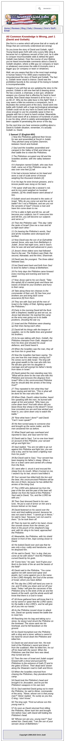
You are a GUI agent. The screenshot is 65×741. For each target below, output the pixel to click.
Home (7, 28)
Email (7, 31)
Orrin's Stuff (49, 28)
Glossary (38, 28)
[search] (47, 8)
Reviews (16, 28)
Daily (29, 28)
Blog (23, 28)
